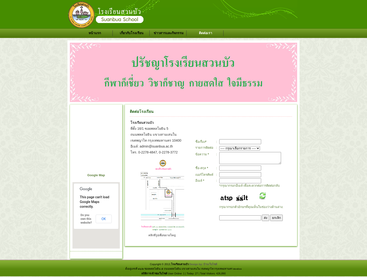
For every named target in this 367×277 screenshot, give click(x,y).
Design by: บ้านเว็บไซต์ (203, 264)
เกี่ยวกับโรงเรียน (131, 33)
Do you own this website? (86, 218)
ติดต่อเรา (205, 33)
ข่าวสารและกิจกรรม (169, 33)
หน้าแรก (95, 33)
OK (104, 219)
